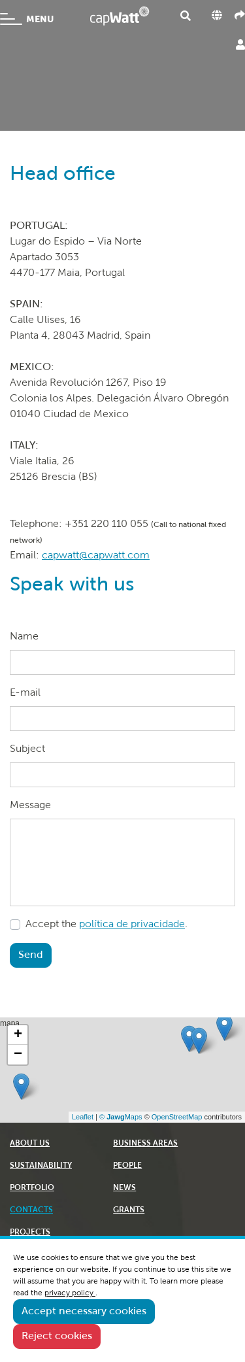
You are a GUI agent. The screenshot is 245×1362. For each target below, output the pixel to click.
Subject (27, 749)
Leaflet (82, 1117)
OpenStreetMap (177, 1117)
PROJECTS (30, 1232)
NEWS (124, 1188)
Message (30, 805)
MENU (27, 19)
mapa (121, 1070)
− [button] (18, 1054)
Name (24, 637)
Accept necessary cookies (84, 1311)
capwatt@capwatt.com (96, 556)
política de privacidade (132, 924)
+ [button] (18, 1035)
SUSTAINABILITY (41, 1166)
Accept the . (106, 924)
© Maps (120, 1117)
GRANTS (128, 1210)
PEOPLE (127, 1166)
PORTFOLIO (32, 1188)
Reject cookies (57, 1336)
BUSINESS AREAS (145, 1144)
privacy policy (69, 1293)
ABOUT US (30, 1144)
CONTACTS (31, 1210)
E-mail (25, 693)
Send (30, 955)
